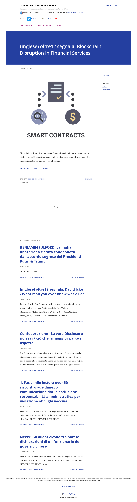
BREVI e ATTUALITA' (43, 26)
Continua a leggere (77, 277)
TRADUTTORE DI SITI (76, 13)
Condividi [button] (105, 76)
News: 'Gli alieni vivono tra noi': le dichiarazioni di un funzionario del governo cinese (50, 442)
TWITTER (32, 19)
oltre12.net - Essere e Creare (38, 5)
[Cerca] (108, 5)
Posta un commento (36, 277)
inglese (104, 87)
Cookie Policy (68, 486)
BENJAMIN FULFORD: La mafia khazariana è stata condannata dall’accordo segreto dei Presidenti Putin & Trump (50, 254)
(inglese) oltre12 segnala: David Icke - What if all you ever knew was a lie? (52, 291)
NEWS (58, 26)
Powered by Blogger (68, 494)
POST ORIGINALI (25, 26)
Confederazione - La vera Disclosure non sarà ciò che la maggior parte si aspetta (51, 338)
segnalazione (106, 90)
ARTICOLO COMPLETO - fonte (34, 168)
